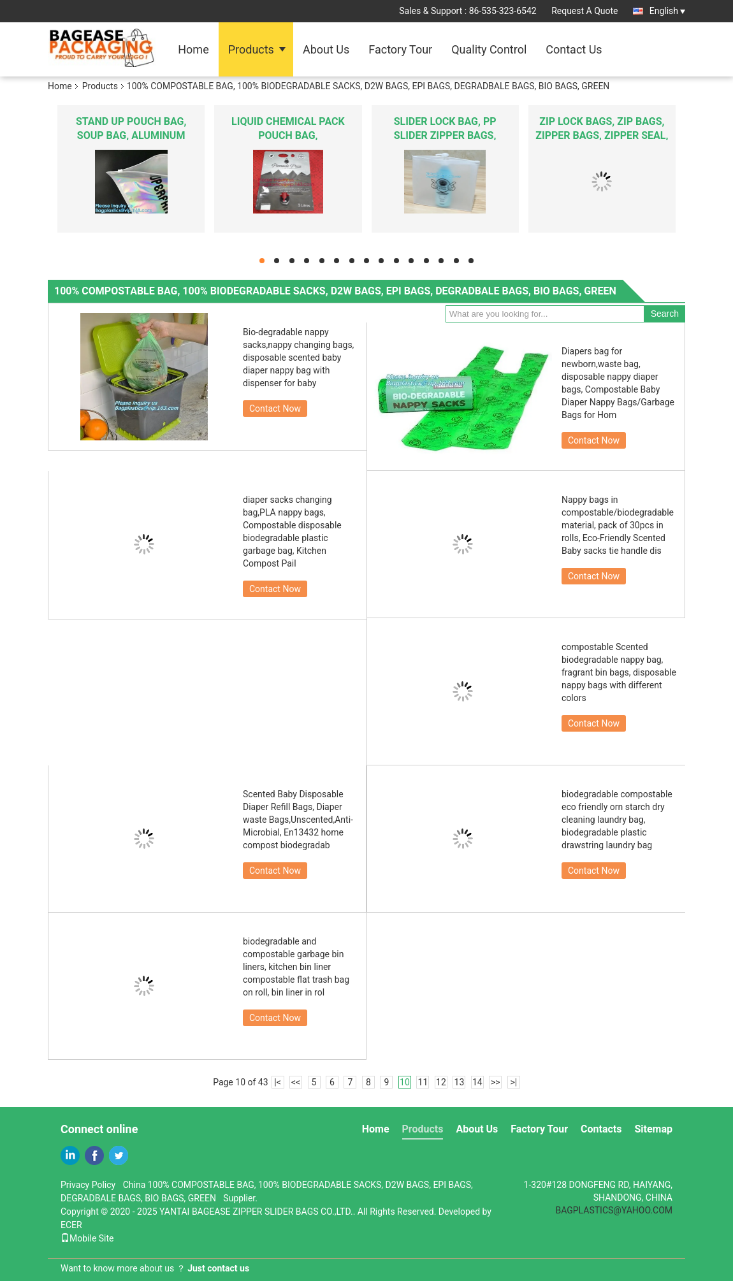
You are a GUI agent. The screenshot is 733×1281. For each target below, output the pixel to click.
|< (277, 1082)
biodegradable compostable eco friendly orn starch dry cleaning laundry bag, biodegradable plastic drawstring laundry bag (617, 819)
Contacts (601, 1129)
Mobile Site (87, 1238)
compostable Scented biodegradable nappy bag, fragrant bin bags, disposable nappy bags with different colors (619, 672)
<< (295, 1082)
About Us (326, 49)
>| (513, 1082)
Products (251, 49)
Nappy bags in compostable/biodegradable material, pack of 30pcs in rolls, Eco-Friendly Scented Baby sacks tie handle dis (618, 525)
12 (441, 1082)
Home (193, 49)
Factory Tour (400, 49)
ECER (71, 1225)
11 (423, 1082)
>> (495, 1082)
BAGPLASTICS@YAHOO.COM (613, 1210)
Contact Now (275, 408)
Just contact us (218, 1268)
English (667, 11)
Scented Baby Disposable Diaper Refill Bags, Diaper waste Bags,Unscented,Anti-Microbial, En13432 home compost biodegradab (298, 819)
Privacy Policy (88, 1185)
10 (405, 1082)
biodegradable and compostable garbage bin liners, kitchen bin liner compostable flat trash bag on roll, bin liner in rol (296, 966)
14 (477, 1082)
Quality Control (488, 49)
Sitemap (653, 1129)
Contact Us (574, 49)
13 (459, 1082)
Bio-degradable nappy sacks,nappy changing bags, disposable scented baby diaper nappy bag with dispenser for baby (298, 357)
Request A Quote (584, 11)
